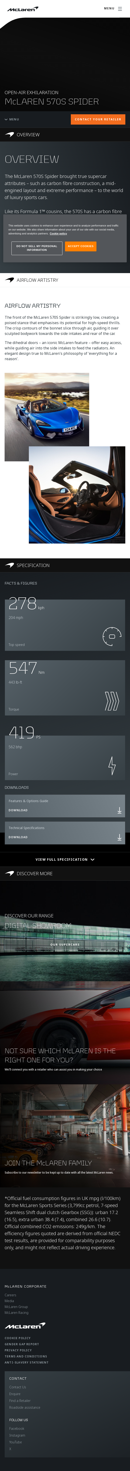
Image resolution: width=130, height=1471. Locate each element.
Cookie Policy (18, 1338)
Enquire (15, 1394)
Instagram (17, 1435)
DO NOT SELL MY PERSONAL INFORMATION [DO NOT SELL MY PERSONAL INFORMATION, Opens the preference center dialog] (36, 248)
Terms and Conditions (26, 1356)
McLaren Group (16, 1306)
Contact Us (17, 1387)
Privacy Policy (18, 1350)
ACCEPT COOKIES (80, 246)
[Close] (120, 220)
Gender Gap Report (22, 1344)
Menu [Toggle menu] (12, 119)
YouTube (15, 1442)
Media (9, 1301)
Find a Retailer (20, 1400)
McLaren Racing (16, 1312)
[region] (65, 238)
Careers (10, 1295)
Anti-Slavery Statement (27, 1362)
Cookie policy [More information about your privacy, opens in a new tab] (58, 233)
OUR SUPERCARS (65, 945)
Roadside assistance (24, 1407)
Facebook (16, 1428)
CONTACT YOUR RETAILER (98, 119)
